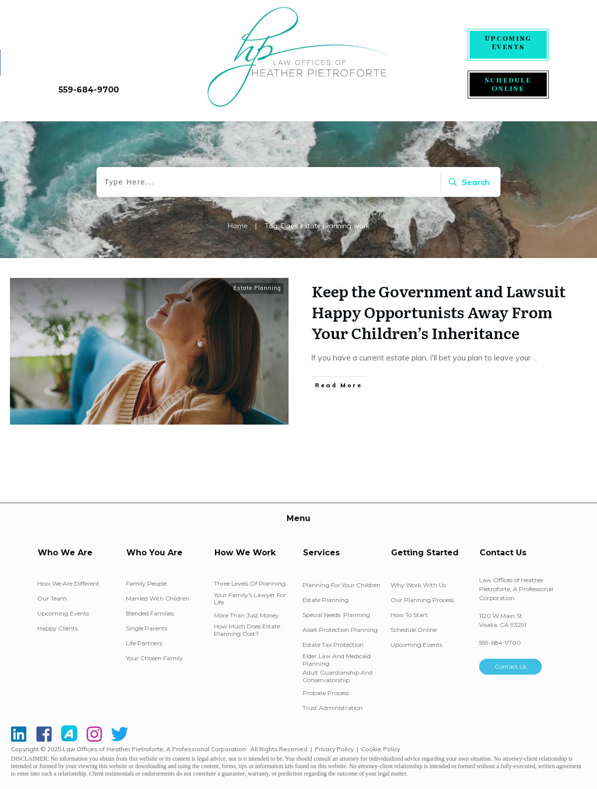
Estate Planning (257, 287)
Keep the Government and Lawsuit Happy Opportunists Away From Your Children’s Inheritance (438, 312)
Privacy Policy (334, 749)
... (535, 357)
